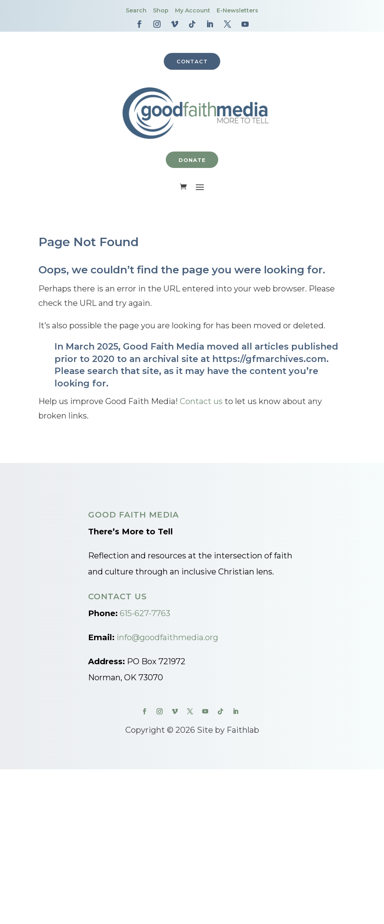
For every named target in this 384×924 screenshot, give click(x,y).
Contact (192, 61)
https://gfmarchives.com (269, 359)
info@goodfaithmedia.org (167, 638)
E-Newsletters (237, 10)
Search (136, 10)
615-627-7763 (145, 614)
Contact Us (117, 597)
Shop (161, 10)
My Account (192, 10)
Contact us (201, 402)
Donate (192, 160)
